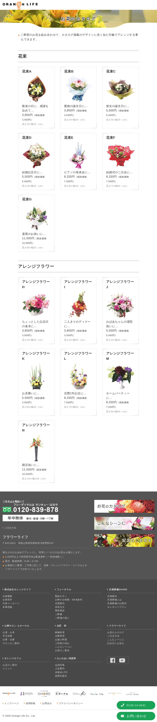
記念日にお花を (115, 643)
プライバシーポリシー (71, 703)
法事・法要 (9, 639)
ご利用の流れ (62, 643)
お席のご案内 (62, 650)
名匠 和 (61, 625)
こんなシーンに (63, 646)
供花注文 (60, 607)
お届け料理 (61, 639)
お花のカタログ (115, 632)
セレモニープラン (117, 607)
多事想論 (7, 607)
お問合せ (47, 703)
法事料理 (60, 636)
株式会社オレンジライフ (17, 589)
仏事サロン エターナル (16, 625)
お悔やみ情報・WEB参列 (68, 599)
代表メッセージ (11, 603)
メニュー (7, 668)
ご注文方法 (10, 528)
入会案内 (60, 668)
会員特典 (60, 665)
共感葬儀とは (114, 599)
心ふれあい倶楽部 (66, 658)
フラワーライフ (117, 625)
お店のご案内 (10, 665)
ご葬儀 (58, 614)
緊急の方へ (61, 596)
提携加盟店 (61, 676)
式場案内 (60, 603)
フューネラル (64, 589)
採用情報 (30, 703)
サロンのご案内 (11, 643)
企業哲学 (7, 599)
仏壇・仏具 (9, 632)
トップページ (11, 703)
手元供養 (7, 636)
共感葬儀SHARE (118, 589)
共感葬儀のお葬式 (117, 603)
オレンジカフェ (12, 658)
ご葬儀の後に (62, 618)
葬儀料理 (60, 632)
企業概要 (7, 596)
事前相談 (60, 610)
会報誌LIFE (61, 672)
